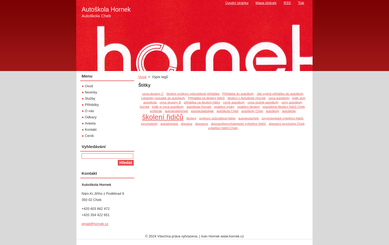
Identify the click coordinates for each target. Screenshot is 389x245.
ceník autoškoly (233, 102)
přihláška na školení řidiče (202, 102)
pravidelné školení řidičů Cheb (284, 106)
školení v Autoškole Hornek (246, 98)
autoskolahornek (176, 111)
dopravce (201, 123)
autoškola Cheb (227, 111)
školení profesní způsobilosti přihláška (192, 93)
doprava (186, 123)
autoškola (289, 111)
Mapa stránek (266, 3)
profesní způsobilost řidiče (217, 118)
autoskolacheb (249, 118)
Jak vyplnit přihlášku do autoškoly (280, 93)
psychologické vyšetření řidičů (282, 118)
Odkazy (90, 117)
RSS (287, 3)
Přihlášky (92, 105)
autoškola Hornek (199, 106)
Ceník (89, 136)
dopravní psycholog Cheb (286, 123)
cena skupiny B (170, 102)
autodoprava (169, 123)
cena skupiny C (153, 93)
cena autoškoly (278, 98)
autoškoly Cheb (252, 111)
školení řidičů (162, 117)
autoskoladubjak (202, 111)
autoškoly (272, 111)
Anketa (90, 123)
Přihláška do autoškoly (238, 93)
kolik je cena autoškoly (168, 106)
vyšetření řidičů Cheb (223, 128)
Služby (90, 98)
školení (191, 118)
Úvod (142, 77)
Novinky (91, 92)
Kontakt (90, 129)
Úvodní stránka (236, 3)
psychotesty (149, 123)
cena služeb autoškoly (263, 102)
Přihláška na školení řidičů (206, 98)
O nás (89, 111)
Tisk (301, 3)
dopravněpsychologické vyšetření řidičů (238, 123)
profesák (156, 111)
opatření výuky (224, 106)
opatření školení (248, 106)
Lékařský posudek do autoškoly (163, 98)
